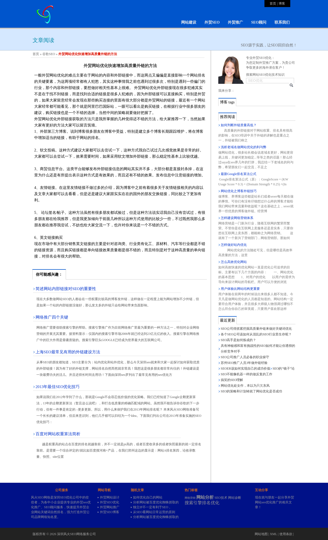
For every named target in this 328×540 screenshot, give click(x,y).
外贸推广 (235, 22)
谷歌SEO (48, 54)
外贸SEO (212, 22)
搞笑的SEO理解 (232, 380)
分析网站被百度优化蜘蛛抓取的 (156, 502)
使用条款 (285, 534)
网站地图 (261, 534)
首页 (273, 3)
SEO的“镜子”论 (284, 368)
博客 (282, 3)
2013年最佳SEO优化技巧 (58, 387)
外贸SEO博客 (109, 512)
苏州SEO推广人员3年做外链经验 (244, 363)
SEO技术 (221, 498)
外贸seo (82, 502)
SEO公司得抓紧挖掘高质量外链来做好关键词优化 (256, 329)
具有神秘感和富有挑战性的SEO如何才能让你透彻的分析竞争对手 (258, 348)
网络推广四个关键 (52, 317)
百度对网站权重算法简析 (58, 434)
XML (273, 534)
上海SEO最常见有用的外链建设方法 (68, 352)
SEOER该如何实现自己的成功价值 (245, 368)
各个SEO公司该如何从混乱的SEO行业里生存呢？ (256, 334)
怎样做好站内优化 (234, 245)
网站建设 (188, 22)
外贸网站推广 (109, 507)
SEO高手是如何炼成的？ (238, 340)
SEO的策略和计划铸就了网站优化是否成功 (251, 391)
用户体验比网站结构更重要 (240, 289)
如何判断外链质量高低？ (239, 125)
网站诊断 (234, 498)
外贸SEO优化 (109, 502)
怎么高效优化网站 (234, 262)
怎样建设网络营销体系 (237, 218)
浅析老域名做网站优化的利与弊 (243, 147)
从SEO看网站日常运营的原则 (154, 512)
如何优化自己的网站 (147, 497)
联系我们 (282, 22)
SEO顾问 (258, 22)
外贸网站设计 (109, 497)
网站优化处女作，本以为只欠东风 (245, 385)
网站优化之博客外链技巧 (239, 191)
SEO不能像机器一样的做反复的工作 (247, 374)
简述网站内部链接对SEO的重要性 (66, 289)
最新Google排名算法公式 (238, 174)
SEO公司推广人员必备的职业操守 (245, 357)
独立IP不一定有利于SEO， (152, 507)
